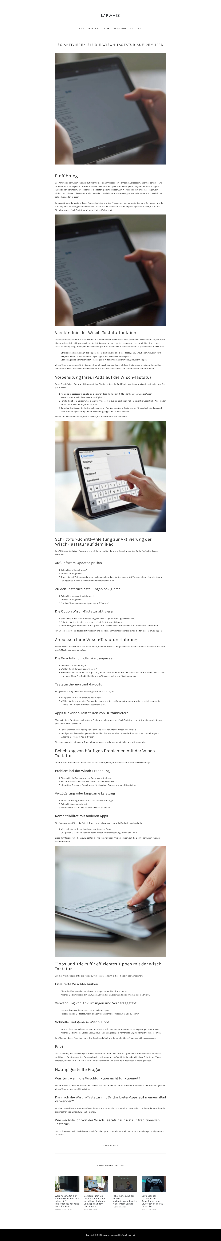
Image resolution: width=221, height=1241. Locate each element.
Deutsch (135, 28)
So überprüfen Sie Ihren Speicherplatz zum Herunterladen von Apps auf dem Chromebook (94, 1201)
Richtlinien (120, 28)
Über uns (93, 28)
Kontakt (106, 28)
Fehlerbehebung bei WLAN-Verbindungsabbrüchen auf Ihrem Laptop (125, 1199)
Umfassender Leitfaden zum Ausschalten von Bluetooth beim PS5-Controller (153, 1201)
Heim (81, 28)
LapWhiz (110, 15)
